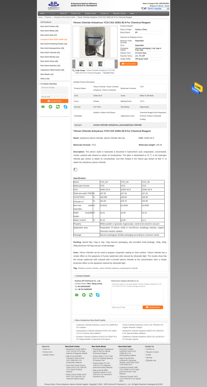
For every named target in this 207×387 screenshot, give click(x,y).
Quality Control (90, 13)
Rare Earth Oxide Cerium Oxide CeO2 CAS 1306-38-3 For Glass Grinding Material (76, 368)
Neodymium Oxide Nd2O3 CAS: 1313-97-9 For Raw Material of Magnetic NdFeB (76, 351)
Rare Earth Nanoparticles (51, 48)
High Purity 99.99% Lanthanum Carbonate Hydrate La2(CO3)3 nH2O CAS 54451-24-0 (129, 361)
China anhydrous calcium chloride (69, 384)
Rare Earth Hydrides (49, 66)
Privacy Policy (49, 384)
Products (52, 13)
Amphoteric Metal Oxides (51, 70)
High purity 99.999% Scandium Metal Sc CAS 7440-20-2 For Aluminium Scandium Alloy (102, 373)
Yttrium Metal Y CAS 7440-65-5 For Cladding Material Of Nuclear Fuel (103, 358)
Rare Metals (45, 74)
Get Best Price (108, 73)
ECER (160, 384)
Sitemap (149, 358)
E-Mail (148, 355)
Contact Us (104, 13)
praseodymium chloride (129, 268)
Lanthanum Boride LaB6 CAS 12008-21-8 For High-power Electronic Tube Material (129, 370)
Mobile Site (151, 361)
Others (43, 79)
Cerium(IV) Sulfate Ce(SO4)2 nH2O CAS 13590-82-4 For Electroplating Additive (127, 352)
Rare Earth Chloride (48, 53)
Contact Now (54, 101)
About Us (63, 13)
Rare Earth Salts (47, 35)
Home (42, 13)
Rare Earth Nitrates (48, 57)
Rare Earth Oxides (48, 26)
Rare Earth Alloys (48, 61)
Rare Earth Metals (48, 31)
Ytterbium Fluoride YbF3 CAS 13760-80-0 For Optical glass (130, 379)
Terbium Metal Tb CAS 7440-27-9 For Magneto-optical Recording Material (102, 365)
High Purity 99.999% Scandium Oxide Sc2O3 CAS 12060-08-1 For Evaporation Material (75, 359)
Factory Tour (75, 13)
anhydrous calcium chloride (88, 268)
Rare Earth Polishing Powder (52, 44)
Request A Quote (156, 6)
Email (167, 6)
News (132, 13)
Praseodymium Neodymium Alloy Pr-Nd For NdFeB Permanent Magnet (103, 351)
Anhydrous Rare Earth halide (64, 17)
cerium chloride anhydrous (109, 268)
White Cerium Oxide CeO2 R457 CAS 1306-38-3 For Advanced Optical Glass (76, 377)
